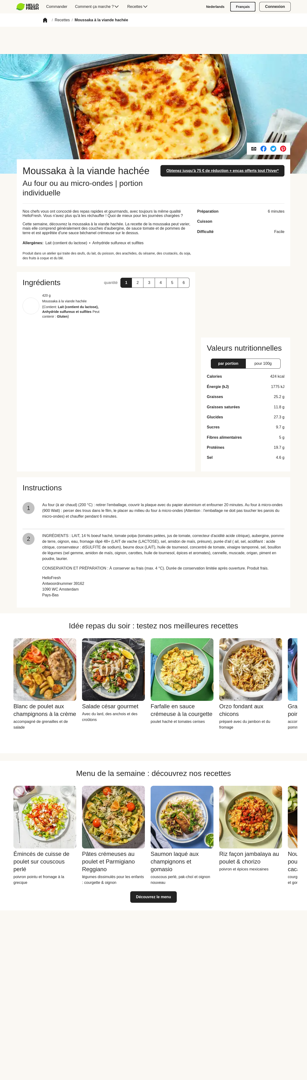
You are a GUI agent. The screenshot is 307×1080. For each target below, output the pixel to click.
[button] (45, 20)
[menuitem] (29, 6)
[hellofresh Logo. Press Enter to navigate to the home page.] (27, 6)
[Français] (243, 6)
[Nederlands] (215, 6)
